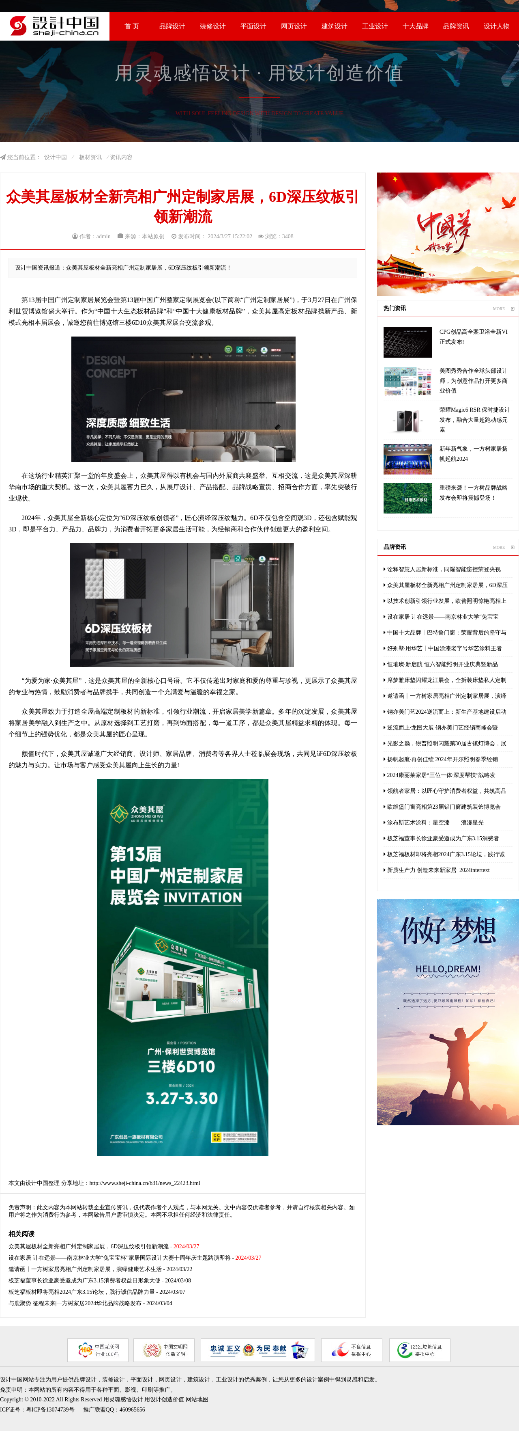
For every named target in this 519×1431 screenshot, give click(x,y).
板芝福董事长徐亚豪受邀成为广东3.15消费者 (441, 838)
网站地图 (197, 1399)
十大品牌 (416, 26)
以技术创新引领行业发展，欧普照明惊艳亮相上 (445, 601)
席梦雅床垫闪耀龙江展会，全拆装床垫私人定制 (445, 680)
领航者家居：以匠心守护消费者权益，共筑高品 (445, 791)
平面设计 (253, 26)
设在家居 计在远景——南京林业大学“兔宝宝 (441, 617)
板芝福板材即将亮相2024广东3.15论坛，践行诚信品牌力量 (82, 1292)
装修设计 (213, 26)
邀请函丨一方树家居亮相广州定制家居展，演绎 (445, 696)
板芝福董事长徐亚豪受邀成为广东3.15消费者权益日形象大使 (85, 1281)
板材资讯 (90, 157)
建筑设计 (334, 26)
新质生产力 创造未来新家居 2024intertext (437, 870)
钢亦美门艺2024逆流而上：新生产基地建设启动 (445, 712)
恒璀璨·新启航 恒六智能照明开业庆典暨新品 (441, 664)
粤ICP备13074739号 (50, 1410)
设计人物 (497, 26)
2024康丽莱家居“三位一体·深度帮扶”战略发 (439, 775)
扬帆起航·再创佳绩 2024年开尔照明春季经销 (441, 759)
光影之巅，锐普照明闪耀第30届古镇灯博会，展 (445, 743)
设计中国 (55, 157)
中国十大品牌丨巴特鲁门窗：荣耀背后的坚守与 (445, 633)
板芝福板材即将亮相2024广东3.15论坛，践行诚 (444, 854)
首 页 (131, 26)
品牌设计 (172, 26)
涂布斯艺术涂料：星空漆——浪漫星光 (434, 823)
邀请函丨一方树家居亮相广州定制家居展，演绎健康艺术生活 (85, 1269)
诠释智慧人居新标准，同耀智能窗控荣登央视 (442, 569)
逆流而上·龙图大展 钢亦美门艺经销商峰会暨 (441, 728)
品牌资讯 (456, 26)
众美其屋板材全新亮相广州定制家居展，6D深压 (446, 585)
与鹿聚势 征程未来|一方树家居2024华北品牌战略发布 (75, 1303)
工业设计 (375, 26)
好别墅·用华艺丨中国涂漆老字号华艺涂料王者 (443, 648)
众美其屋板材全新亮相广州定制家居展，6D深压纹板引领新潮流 (89, 1246)
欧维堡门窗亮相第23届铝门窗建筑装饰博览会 (442, 807)
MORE (504, 308)
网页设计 (294, 26)
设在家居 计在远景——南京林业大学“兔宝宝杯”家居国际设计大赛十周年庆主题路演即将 (120, 1258)
